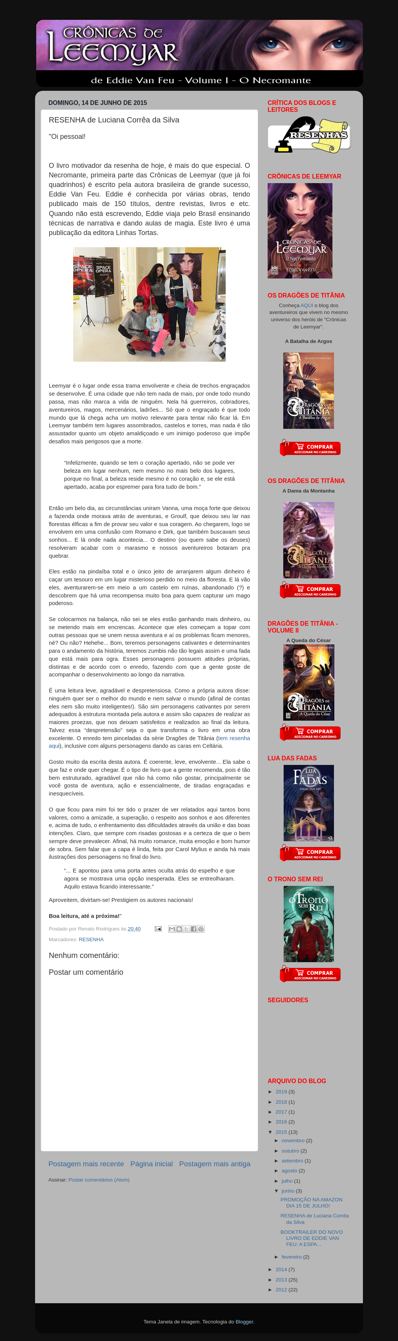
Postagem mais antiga (214, 1164)
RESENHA (91, 939)
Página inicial (151, 1164)
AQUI (307, 305)
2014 (282, 1269)
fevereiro (292, 1257)
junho (289, 1191)
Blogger (244, 1322)
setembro (293, 1161)
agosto (290, 1171)
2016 (282, 1122)
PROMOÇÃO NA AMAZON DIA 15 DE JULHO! (312, 1203)
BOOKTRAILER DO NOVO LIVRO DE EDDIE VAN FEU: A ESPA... (312, 1238)
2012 (282, 1290)
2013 (282, 1280)
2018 (282, 1102)
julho (288, 1181)
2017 (282, 1112)
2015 (282, 1132)
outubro (291, 1151)
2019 (282, 1092)
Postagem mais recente (86, 1164)
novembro (294, 1140)
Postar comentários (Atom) (99, 1180)
